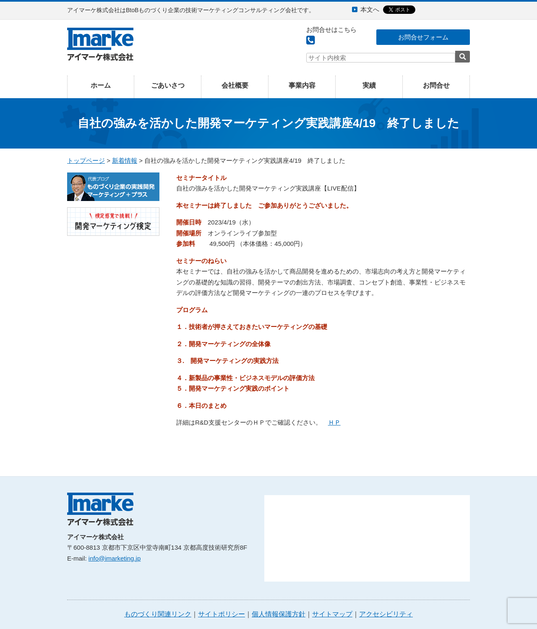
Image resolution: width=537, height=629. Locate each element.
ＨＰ (334, 422)
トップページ (86, 160)
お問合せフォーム (423, 37)
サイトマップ (332, 614)
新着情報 (124, 160)
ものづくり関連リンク (157, 614)
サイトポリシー (221, 614)
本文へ (369, 9)
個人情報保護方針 (278, 614)
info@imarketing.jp (115, 558)
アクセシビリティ (386, 614)
